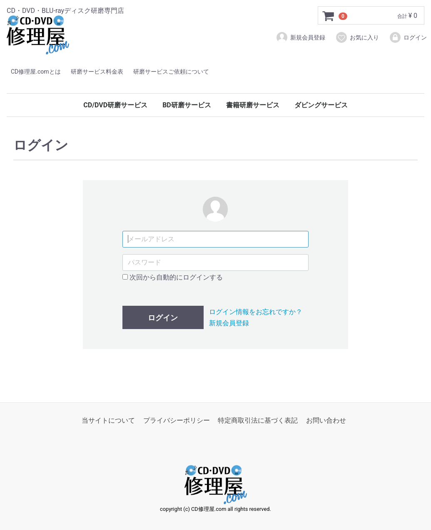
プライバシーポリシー (176, 420)
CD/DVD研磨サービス (115, 105)
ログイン (408, 37)
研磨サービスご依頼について (171, 71)
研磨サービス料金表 (97, 71)
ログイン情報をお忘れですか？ (255, 312)
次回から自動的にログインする (172, 277)
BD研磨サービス (186, 105)
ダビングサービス (321, 105)
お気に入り (357, 37)
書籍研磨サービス (252, 105)
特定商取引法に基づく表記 (258, 420)
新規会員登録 (300, 37)
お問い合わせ (326, 420)
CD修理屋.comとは (36, 71)
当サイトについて (108, 420)
